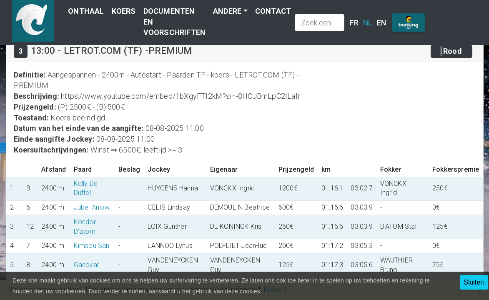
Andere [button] (227, 11)
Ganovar (86, 265)
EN (381, 22)
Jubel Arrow (92, 207)
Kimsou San (92, 246)
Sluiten (474, 282)
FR (354, 22)
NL (367, 22)
